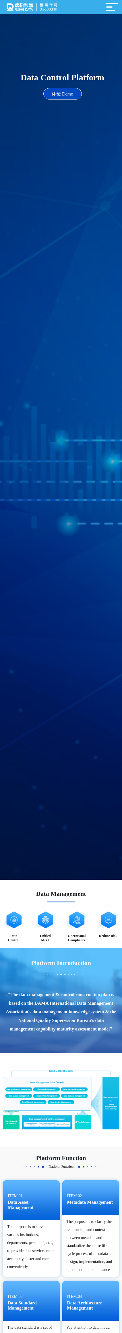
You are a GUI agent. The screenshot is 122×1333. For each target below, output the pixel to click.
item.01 (15, 1196)
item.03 (15, 1296)
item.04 (74, 1296)
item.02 (74, 1196)
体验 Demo (62, 93)
